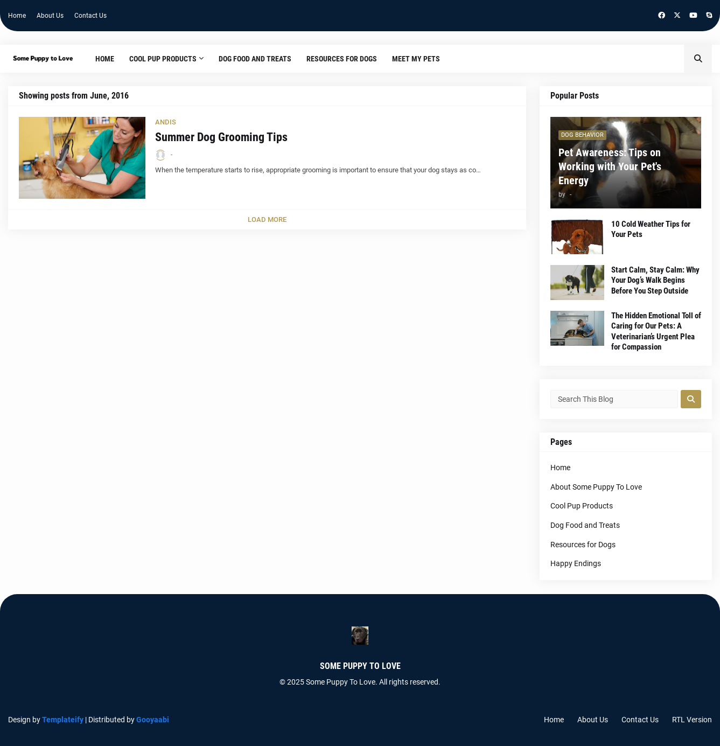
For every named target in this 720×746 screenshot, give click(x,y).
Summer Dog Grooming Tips (221, 137)
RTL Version (692, 719)
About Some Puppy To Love (596, 487)
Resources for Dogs (583, 544)
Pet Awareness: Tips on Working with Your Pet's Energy (609, 166)
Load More (267, 219)
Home (17, 15)
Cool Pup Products (581, 505)
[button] (698, 59)
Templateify (62, 719)
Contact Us (90, 15)
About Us (50, 15)
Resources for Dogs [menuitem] (341, 58)
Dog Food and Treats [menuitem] (255, 58)
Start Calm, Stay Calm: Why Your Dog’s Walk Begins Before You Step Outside (655, 280)
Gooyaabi (152, 719)
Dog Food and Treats (585, 525)
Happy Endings (575, 563)
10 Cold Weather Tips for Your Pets (650, 229)
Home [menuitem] (104, 58)
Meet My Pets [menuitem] (416, 58)
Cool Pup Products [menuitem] (163, 58)
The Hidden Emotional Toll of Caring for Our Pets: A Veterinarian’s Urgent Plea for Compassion (656, 331)
